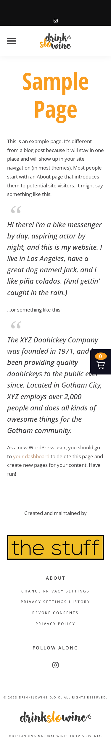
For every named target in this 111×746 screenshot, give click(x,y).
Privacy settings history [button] (55, 601)
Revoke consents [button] (55, 612)
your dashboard (31, 456)
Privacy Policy (55, 623)
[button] (100, 361)
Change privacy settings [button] (55, 591)
